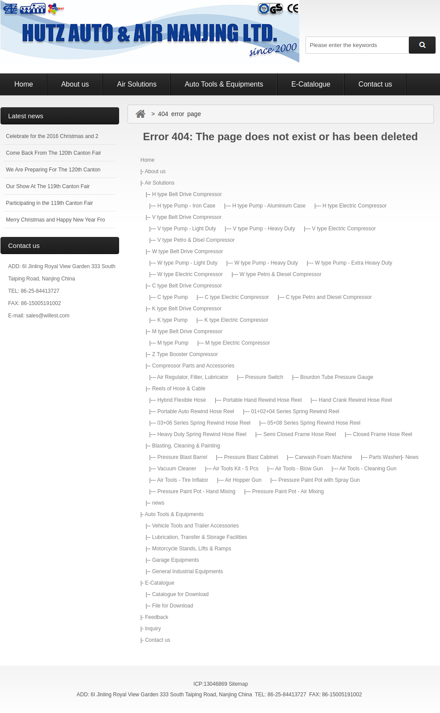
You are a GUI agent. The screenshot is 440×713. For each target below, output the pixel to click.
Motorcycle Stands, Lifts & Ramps (191, 549)
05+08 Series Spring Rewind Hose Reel (313, 423)
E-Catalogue (311, 84)
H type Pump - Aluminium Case (268, 206)
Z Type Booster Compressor (185, 354)
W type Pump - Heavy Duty (266, 263)
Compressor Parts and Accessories (193, 366)
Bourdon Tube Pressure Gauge (336, 377)
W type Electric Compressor (190, 274)
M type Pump (173, 343)
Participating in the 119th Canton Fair (49, 203)
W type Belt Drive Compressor (187, 251)
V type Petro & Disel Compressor (196, 240)
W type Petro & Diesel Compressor (280, 274)
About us (75, 84)
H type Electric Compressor (355, 206)
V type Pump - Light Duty (186, 229)
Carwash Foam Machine (323, 457)
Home (24, 84)
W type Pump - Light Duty (187, 263)
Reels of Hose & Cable (178, 389)
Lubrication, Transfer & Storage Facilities (199, 537)
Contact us (375, 84)
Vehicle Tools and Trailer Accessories (195, 526)
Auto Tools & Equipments (224, 84)
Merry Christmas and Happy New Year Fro (55, 220)
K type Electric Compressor (236, 320)
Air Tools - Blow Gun (299, 469)
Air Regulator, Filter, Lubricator (192, 377)
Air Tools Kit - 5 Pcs (235, 469)
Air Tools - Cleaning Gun (367, 469)
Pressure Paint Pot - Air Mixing (288, 491)
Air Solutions (136, 84)
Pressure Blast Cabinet (251, 457)
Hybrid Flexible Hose (181, 400)
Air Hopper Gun (243, 480)
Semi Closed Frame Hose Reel (299, 434)
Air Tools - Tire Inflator (182, 480)
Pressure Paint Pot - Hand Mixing (196, 491)
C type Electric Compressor (237, 297)
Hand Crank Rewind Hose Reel (355, 400)
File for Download (172, 606)
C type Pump (172, 297)
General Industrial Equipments (187, 571)
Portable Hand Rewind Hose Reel (262, 400)
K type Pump (172, 320)
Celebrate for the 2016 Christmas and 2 (52, 136)
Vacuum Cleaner (176, 469)
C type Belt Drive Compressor (187, 286)
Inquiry (153, 629)
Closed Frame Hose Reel (382, 434)
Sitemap (238, 684)
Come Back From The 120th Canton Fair (54, 153)
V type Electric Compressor (344, 229)
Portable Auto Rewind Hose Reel (195, 411)
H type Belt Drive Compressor (187, 194)
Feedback (156, 617)
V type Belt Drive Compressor (187, 217)
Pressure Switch (264, 377)
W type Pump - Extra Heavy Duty (353, 263)
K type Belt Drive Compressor (187, 309)
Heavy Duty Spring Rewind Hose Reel (202, 434)
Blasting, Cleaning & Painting (186, 446)
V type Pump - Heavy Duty (264, 229)
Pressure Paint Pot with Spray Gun (319, 480)
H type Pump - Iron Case (186, 206)
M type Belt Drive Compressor (187, 331)
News (411, 457)
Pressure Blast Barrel (182, 457)
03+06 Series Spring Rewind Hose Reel (204, 423)
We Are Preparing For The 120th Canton (53, 170)
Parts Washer (384, 457)
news (158, 503)
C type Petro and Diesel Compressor (328, 297)
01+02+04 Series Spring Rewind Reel (295, 411)
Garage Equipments (175, 560)
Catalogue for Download (180, 594)
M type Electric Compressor (237, 343)
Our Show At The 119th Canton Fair (48, 186)
